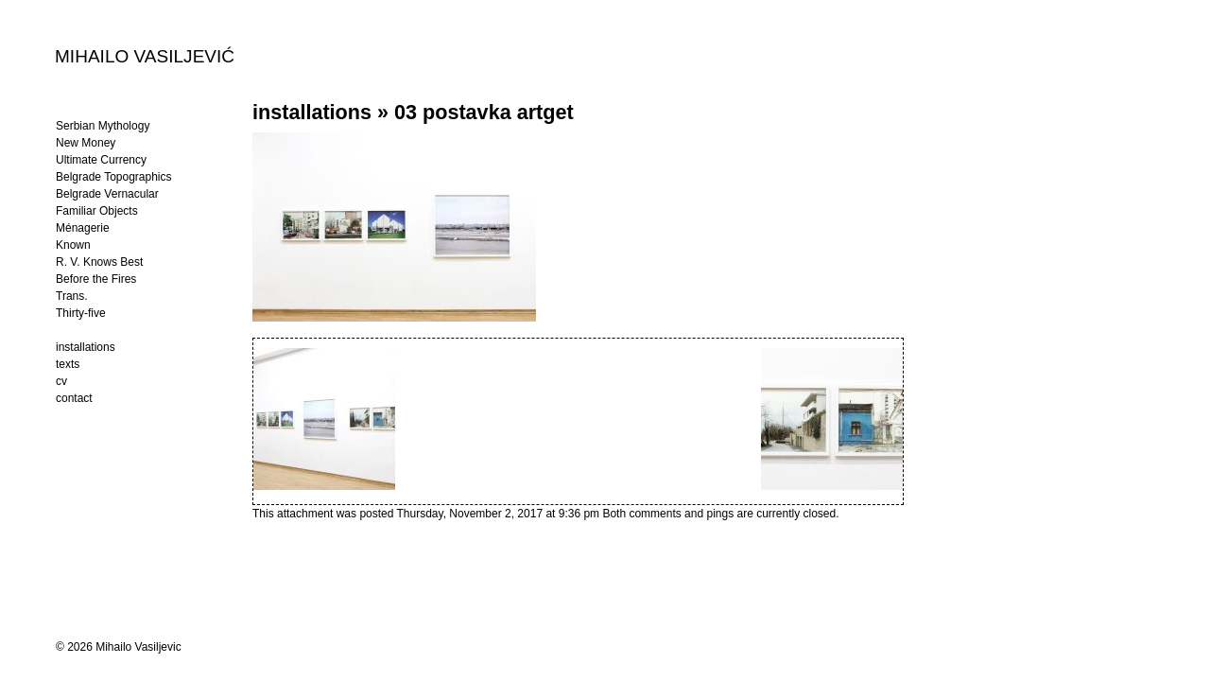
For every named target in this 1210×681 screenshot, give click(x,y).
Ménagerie (83, 228)
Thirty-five (81, 313)
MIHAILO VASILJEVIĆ (144, 55)
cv (61, 381)
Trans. (72, 296)
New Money (85, 142)
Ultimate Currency (101, 159)
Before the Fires (96, 279)
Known (73, 245)
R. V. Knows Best (99, 262)
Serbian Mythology (102, 125)
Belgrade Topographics (114, 176)
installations (312, 112)
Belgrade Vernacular (107, 194)
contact (74, 398)
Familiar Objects (97, 211)
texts (67, 364)
